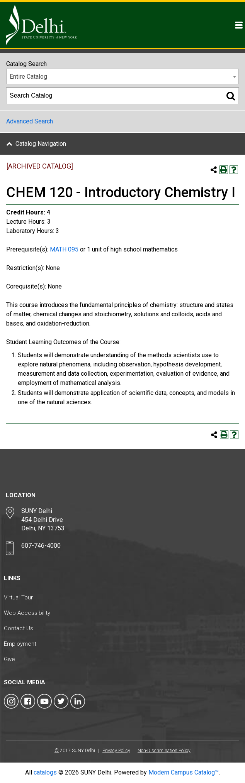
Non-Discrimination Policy (164, 750)
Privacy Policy (116, 750)
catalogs (45, 772)
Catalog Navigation (40, 143)
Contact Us (18, 628)
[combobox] (122, 76)
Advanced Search (29, 121)
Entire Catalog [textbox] (28, 76)
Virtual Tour (18, 597)
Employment (20, 643)
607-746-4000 (41, 545)
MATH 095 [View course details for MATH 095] (64, 249)
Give (9, 659)
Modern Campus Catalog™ (183, 772)
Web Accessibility (27, 612)
